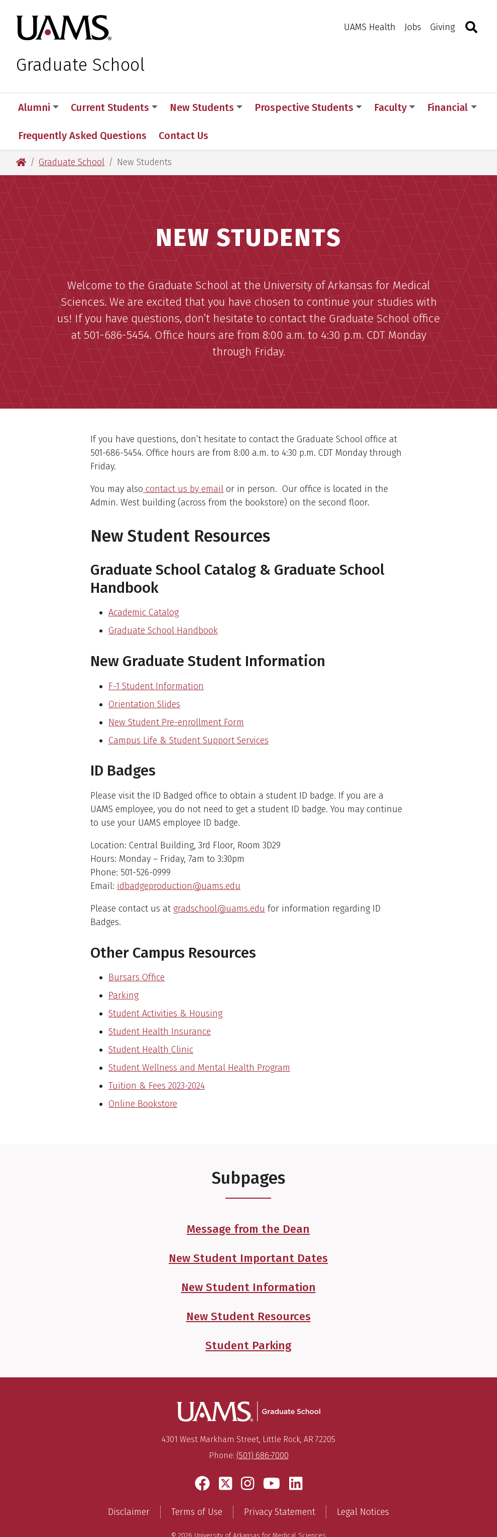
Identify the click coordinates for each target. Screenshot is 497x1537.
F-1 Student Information (156, 658)
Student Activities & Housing (165, 985)
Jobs (413, 27)
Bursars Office (136, 949)
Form (234, 694)
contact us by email (183, 460)
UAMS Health (370, 27)
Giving (442, 27)
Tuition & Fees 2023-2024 (156, 1057)
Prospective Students (308, 107)
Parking (123, 967)
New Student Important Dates (248, 1230)
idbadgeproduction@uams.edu (178, 857)
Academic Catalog (143, 584)
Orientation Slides (144, 676)
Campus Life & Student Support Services (188, 712)
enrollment (201, 694)
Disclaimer (129, 1484)
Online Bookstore (142, 1075)
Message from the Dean (248, 1201)
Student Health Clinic (150, 1021)
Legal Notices (363, 1484)
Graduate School (80, 64)
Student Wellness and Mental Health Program (199, 1039)
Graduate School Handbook (163, 602)
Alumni (38, 107)
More (444, 107)
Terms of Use (196, 1484)
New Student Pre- (143, 694)
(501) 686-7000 (262, 1427)
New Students (206, 107)
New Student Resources (248, 1288)
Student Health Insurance (159, 1003)
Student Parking (248, 1317)
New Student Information (248, 1259)
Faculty (394, 107)
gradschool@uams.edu (219, 880)
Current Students (114, 107)
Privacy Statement (279, 1484)
